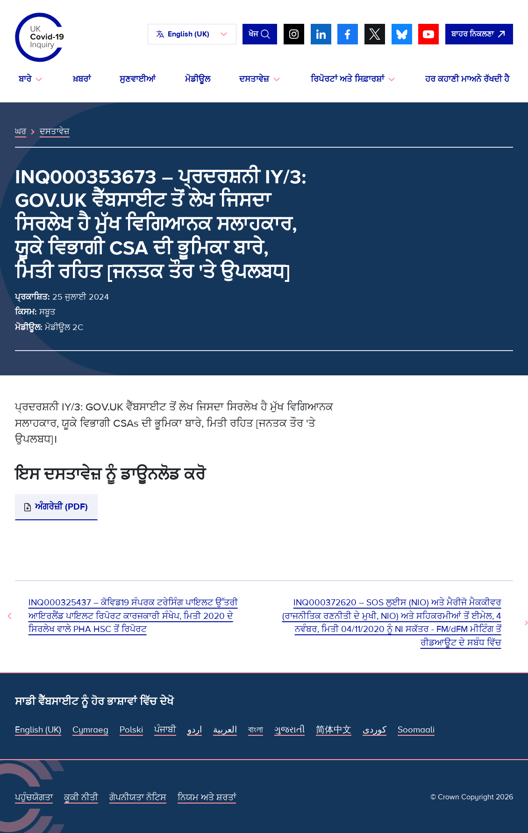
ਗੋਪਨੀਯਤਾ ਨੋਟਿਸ (137, 797)
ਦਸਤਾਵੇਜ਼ (55, 131)
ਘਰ (20, 131)
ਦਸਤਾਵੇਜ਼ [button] (254, 79)
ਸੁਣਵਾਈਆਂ (138, 79)
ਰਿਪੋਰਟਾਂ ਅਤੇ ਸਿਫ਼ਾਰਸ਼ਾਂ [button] (347, 79)
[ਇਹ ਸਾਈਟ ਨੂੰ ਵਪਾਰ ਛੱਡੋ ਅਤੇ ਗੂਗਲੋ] (479, 34)
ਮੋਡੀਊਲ (197, 79)
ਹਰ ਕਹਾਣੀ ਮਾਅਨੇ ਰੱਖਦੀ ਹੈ (467, 79)
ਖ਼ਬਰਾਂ (82, 79)
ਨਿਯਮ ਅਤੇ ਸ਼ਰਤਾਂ (207, 797)
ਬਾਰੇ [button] (25, 79)
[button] (192, 34)
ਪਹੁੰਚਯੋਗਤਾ (34, 797)
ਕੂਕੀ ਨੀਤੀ (81, 797)
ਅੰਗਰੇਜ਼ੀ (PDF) (61, 506)
